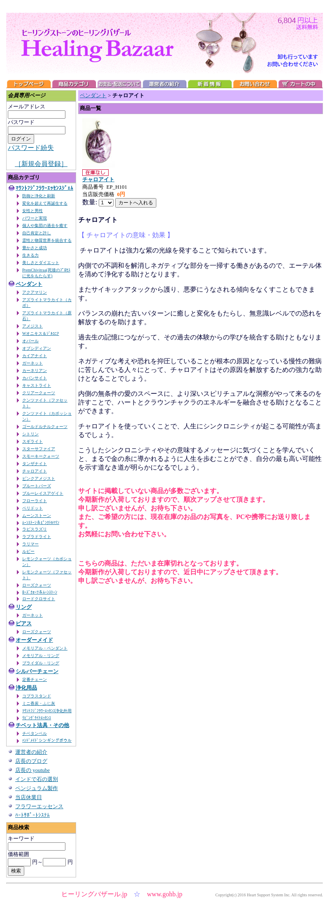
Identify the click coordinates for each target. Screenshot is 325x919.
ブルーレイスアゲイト (42, 493)
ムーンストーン (36, 515)
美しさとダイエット (40, 262)
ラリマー (30, 544)
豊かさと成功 (34, 248)
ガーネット (32, 363)
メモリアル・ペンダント (44, 648)
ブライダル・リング (40, 663)
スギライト (32, 441)
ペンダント (29, 284)
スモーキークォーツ (40, 456)
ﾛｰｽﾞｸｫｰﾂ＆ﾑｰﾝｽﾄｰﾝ (39, 592)
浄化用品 (26, 688)
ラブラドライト (36, 536)
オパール (30, 341)
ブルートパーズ (36, 486)
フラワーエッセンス (39, 806)
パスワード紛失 (31, 147)
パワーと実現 (34, 218)
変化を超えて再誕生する (44, 203)
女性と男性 (32, 210)
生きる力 (30, 255)
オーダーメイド (34, 640)
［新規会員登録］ (41, 163)
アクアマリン (34, 292)
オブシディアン (36, 348)
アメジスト (32, 326)
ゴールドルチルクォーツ (44, 426)
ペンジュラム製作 (36, 788)
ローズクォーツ (36, 585)
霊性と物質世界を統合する (47, 240)
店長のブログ (31, 761)
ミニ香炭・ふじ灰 (38, 703)
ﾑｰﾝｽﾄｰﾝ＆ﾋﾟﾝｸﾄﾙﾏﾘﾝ (40, 522)
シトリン (30, 434)
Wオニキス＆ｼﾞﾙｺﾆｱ (40, 333)
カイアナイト (34, 355)
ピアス (24, 623)
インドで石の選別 (36, 779)
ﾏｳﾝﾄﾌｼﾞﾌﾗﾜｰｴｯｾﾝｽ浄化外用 (47, 711)
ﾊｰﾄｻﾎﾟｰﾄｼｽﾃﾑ (32, 815)
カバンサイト (34, 378)
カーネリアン (34, 370)
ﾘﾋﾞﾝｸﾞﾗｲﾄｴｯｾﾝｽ (36, 718)
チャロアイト (34, 471)
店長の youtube (32, 770)
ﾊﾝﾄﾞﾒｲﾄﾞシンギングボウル (47, 740)
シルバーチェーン (37, 671)
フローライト (34, 500)
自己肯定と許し (36, 233)
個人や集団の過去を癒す (44, 225)
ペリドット (32, 508)
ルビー (28, 551)
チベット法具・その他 (42, 725)
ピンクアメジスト (38, 478)
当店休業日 (28, 797)
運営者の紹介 (31, 752)
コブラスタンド (36, 696)
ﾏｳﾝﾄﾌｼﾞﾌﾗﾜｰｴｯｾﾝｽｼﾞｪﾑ (44, 188)
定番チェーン (34, 679)
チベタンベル (34, 733)
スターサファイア (38, 449)
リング (24, 607)
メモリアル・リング (40, 655)
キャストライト (36, 385)
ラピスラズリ (34, 529)
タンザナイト (34, 463)
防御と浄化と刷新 (38, 196)
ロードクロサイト (38, 598)
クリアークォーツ (38, 393)
